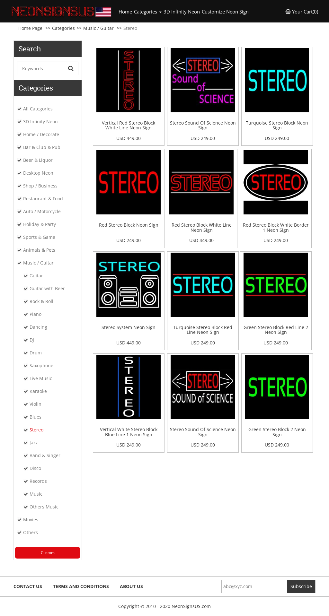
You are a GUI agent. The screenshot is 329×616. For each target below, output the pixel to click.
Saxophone (41, 365)
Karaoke (38, 391)
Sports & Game (39, 237)
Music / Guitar (98, 28)
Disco (35, 468)
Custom (48, 552)
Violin (35, 404)
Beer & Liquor (38, 160)
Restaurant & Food (43, 198)
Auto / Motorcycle (42, 211)
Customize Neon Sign (225, 11)
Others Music (44, 507)
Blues (35, 417)
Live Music (41, 378)
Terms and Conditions (81, 586)
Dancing (38, 327)
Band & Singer (45, 455)
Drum (36, 353)
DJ (32, 340)
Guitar (36, 276)
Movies (30, 519)
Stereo (36, 430)
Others (30, 532)
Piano (35, 314)
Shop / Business (40, 186)
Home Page (30, 28)
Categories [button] (148, 11)
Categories (63, 28)
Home (126, 11)
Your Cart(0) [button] (301, 11)
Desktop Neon (38, 173)
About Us (131, 586)
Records (38, 481)
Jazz (34, 442)
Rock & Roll (41, 301)
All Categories (38, 109)
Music (36, 494)
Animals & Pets (39, 250)
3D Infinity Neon (182, 11)
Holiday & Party (39, 224)
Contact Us (27, 586)
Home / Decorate (41, 134)
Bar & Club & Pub (41, 147)
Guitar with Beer (47, 288)
